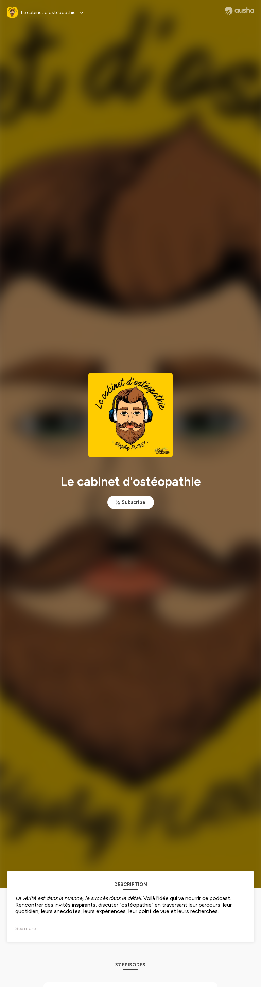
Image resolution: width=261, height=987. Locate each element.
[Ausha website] (239, 11)
